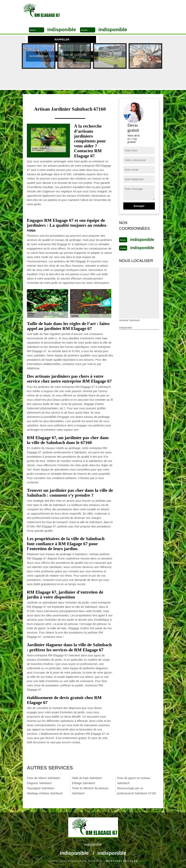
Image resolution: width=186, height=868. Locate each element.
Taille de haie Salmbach (87, 778)
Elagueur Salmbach (39, 783)
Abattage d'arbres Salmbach (45, 793)
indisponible (61, 29)
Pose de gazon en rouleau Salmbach (133, 780)
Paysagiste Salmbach (40, 788)
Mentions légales (122, 861)
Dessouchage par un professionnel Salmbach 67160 (136, 791)
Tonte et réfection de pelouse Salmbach (90, 791)
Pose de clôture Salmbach (43, 778)
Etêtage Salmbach (83, 783)
